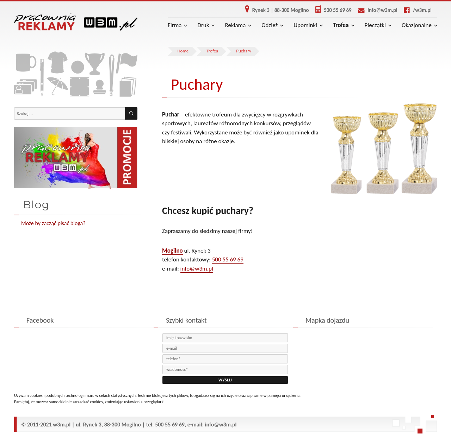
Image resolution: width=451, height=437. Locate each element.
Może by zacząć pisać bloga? (53, 223)
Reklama (235, 25)
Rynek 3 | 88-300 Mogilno (274, 10)
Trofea (341, 25)
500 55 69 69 (331, 10)
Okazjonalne (417, 25)
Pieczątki (375, 25)
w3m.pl (61, 424)
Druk (203, 25)
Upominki (305, 25)
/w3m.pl (415, 10)
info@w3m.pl (375, 10)
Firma (174, 25)
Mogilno (172, 250)
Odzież (269, 25)
